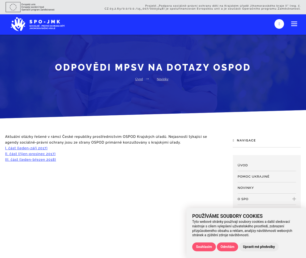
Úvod (139, 79)
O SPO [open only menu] (267, 199)
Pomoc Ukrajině (253, 176)
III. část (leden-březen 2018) (30, 159)
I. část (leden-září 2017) (26, 148)
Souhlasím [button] (204, 247)
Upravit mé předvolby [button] (259, 247)
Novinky (162, 79)
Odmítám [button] (228, 247)
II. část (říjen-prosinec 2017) (30, 154)
